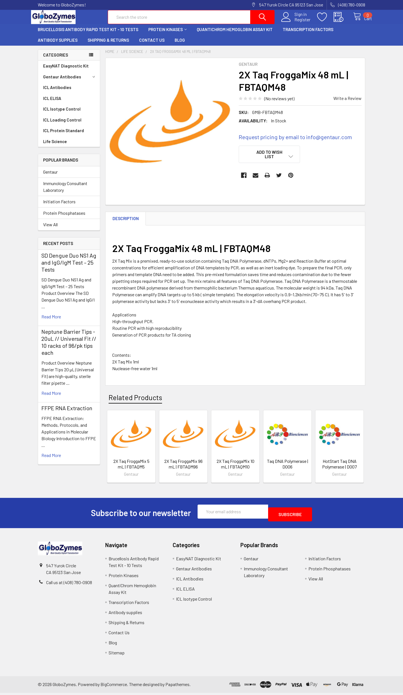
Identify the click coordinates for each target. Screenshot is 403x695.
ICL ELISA (52, 103)
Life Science (55, 146)
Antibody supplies (58, 45)
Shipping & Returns (108, 45)
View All (50, 229)
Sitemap (117, 654)
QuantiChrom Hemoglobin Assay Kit (235, 34)
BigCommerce (113, 686)
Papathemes (177, 686)
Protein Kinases (167, 34)
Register (296, 22)
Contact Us (152, 45)
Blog (180, 45)
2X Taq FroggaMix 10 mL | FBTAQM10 (235, 468)
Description (126, 223)
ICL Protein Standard (63, 135)
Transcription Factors (308, 34)
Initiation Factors (59, 206)
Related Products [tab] (135, 402)
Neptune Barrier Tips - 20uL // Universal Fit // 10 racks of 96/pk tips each (68, 347)
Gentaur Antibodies (70, 81)
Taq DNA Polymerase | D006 (287, 468)
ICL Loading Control (62, 124)
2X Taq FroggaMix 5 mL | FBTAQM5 (131, 468)
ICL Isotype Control (62, 113)
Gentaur (50, 176)
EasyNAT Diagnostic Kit (66, 70)
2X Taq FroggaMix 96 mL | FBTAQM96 (183, 468)
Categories (55, 59)
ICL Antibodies (57, 92)
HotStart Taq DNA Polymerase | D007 (339, 468)
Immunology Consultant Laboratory (65, 192)
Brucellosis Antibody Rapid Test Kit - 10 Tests (88, 34)
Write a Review (347, 103)
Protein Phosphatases (64, 218)
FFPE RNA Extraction (66, 413)
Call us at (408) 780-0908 (69, 584)
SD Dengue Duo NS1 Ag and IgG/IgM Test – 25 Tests (68, 267)
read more (51, 321)
